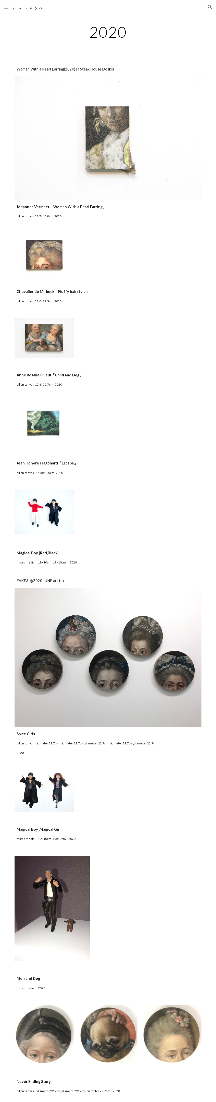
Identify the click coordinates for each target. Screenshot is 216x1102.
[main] (108, 31)
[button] (6, 7)
